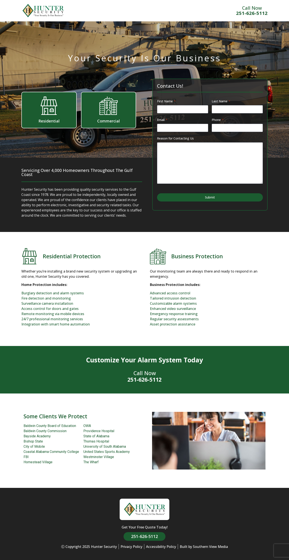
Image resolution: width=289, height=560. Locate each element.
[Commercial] (108, 106)
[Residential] (49, 106)
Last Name (221, 101)
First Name (166, 101)
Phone (218, 120)
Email (162, 120)
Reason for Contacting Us (175, 138)
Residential (49, 121)
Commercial (108, 121)
